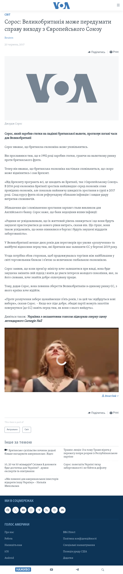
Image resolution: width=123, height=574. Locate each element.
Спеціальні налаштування (79, 545)
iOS (7, 551)
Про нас (9, 532)
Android (9, 558)
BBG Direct (69, 532)
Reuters (9, 38)
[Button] (96, 52)
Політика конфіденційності (80, 538)
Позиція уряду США (75, 551)
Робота (8, 538)
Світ (7, 14)
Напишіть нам (13, 545)
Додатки (68, 558)
